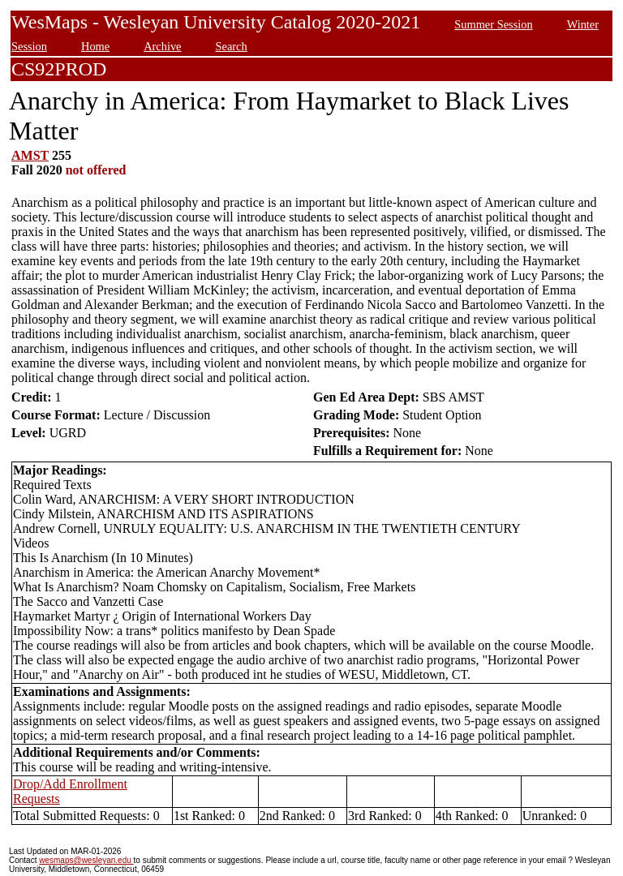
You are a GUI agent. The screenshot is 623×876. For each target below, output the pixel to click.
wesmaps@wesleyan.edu (86, 860)
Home (95, 46)
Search (231, 46)
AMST (30, 155)
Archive (162, 46)
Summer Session (493, 24)
